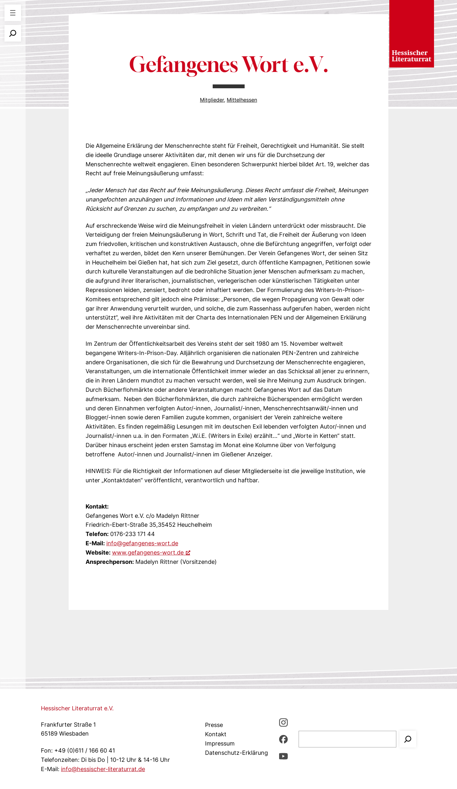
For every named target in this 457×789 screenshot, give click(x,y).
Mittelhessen (242, 100)
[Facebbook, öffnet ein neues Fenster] (283, 739)
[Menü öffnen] (12, 12)
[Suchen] (408, 739)
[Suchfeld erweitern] (12, 33)
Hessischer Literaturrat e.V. (77, 708)
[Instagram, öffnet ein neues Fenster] (283, 722)
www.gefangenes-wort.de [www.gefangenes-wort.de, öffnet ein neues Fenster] (151, 552)
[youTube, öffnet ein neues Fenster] (283, 756)
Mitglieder (212, 100)
